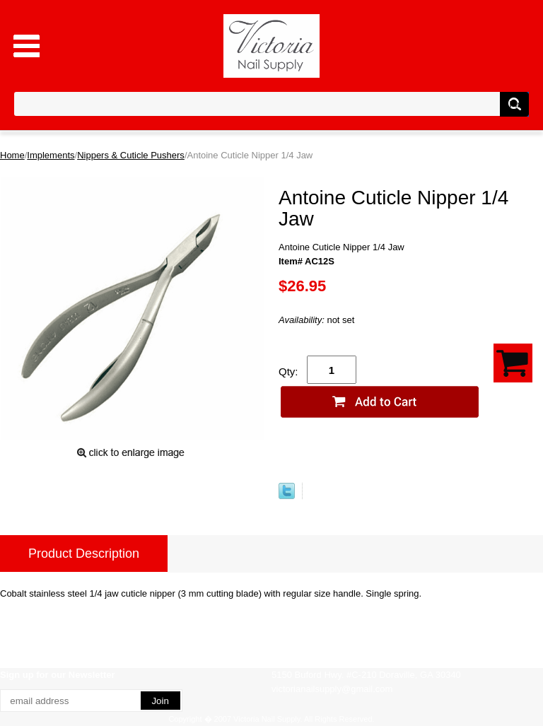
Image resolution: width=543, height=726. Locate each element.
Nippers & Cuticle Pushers (131, 155)
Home (12, 155)
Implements (50, 155)
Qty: (288, 371)
